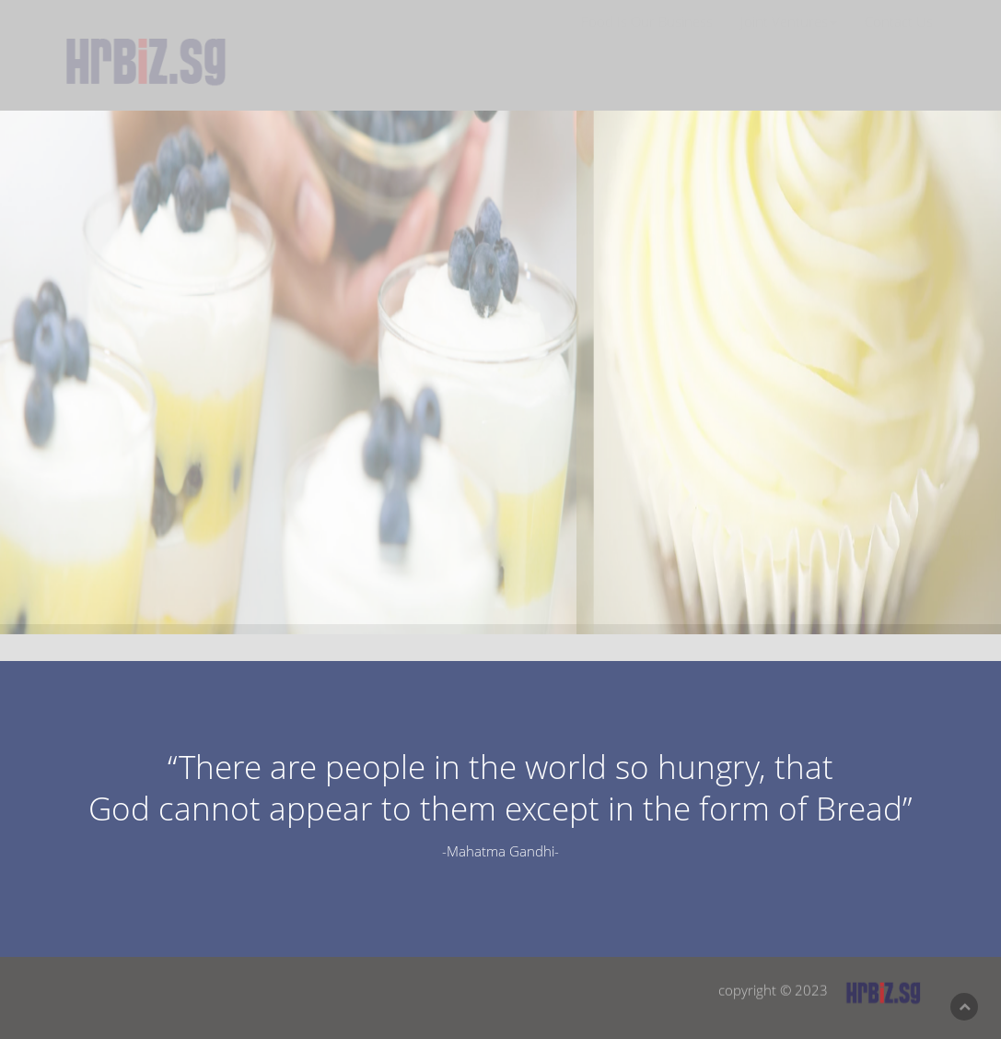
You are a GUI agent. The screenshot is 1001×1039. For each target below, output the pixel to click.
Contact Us (899, 38)
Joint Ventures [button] (788, 38)
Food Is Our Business (647, 38)
